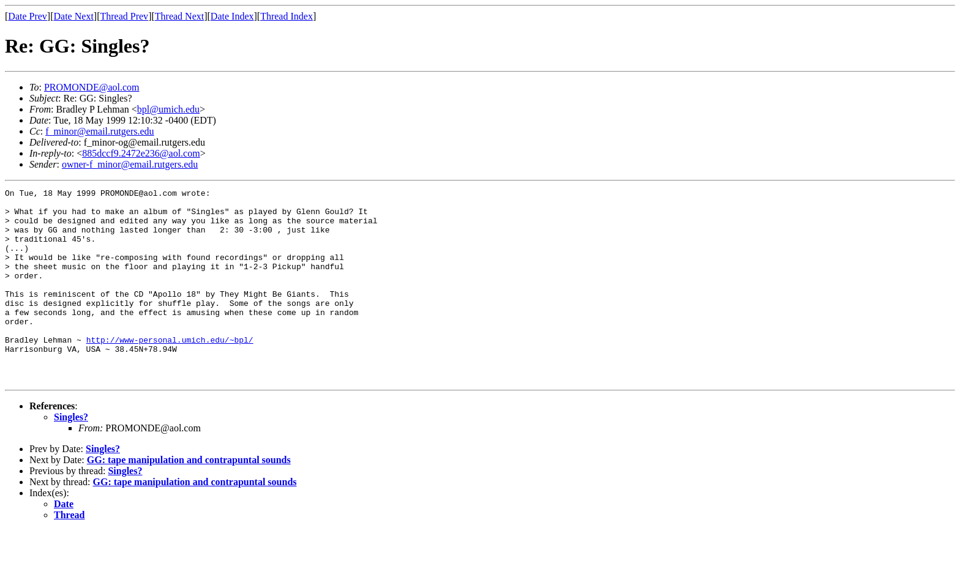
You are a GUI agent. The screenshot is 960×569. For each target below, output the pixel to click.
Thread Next (179, 16)
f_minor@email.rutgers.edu (99, 131)
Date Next (74, 16)
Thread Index (286, 16)
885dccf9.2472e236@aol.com (141, 153)
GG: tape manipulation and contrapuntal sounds (189, 498)
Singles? (71, 455)
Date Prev (27, 16)
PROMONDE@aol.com (92, 87)
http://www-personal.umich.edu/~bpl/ (169, 370)
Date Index (232, 16)
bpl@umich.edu (168, 109)
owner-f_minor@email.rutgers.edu (130, 164)
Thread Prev (124, 16)
